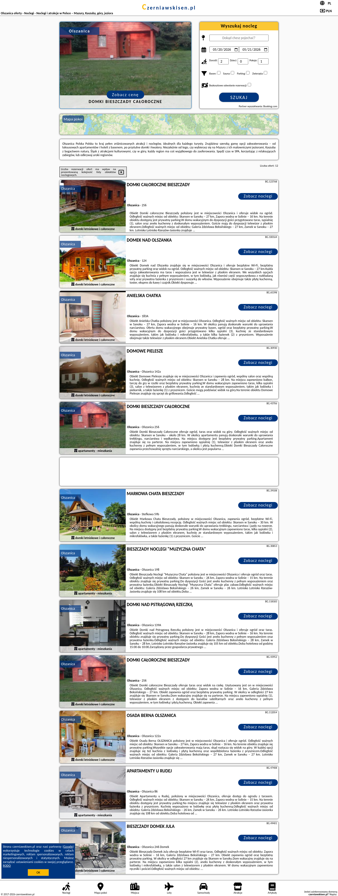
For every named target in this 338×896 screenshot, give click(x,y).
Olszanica (68, 188)
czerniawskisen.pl (169, 7)
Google (68, 846)
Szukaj (239, 97)
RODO (7, 865)
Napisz (333, 894)
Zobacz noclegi (258, 196)
